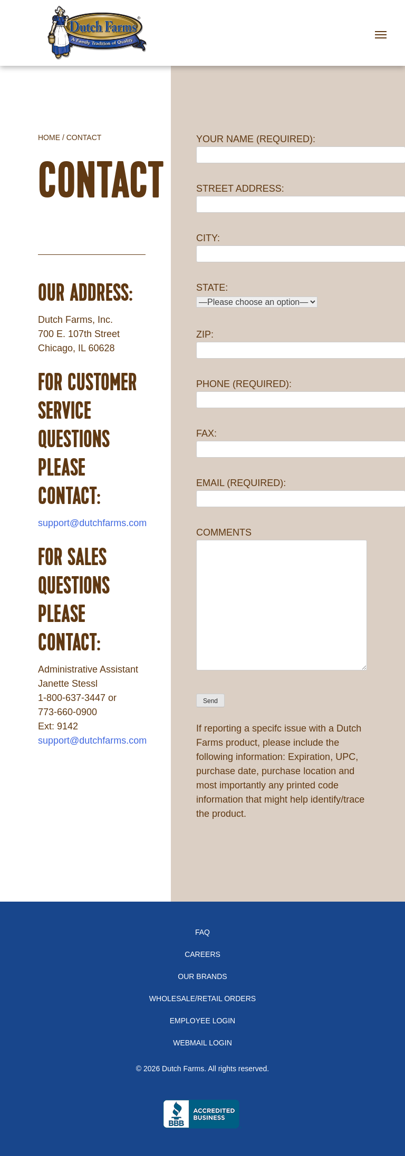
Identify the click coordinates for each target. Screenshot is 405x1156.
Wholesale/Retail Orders (202, 998)
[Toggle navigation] (384, 28)
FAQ (202, 932)
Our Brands (202, 976)
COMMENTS (281, 600)
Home (49, 137)
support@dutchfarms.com (92, 523)
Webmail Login (202, 1043)
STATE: (256, 294)
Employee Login (202, 1020)
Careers (202, 954)
